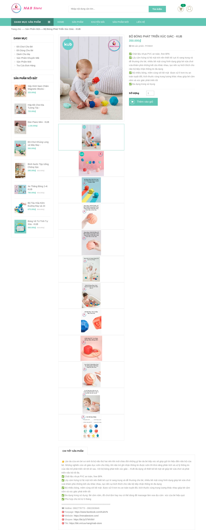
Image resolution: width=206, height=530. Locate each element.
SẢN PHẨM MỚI (121, 22)
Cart (181, 9)
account (189, 9)
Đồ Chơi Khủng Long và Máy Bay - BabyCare (38, 143)
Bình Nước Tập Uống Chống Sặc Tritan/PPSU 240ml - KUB (38, 165)
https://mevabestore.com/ (86, 515)
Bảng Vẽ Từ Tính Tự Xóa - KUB (38, 222)
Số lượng (134, 93)
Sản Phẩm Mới (23, 61)
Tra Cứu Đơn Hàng (25, 65)
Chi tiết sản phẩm (73, 451)
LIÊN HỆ (141, 22)
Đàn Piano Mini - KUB (38, 122)
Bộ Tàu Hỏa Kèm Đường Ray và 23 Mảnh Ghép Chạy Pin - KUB (39, 204)
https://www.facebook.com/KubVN (91, 512)
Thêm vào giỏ (145, 101)
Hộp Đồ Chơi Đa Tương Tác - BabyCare (36, 106)
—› (34, 29)
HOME (61, 22)
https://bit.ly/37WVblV (84, 519)
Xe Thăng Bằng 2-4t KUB (37, 187)
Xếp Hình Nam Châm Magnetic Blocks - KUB (38, 87)
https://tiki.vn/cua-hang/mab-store (85, 523)
